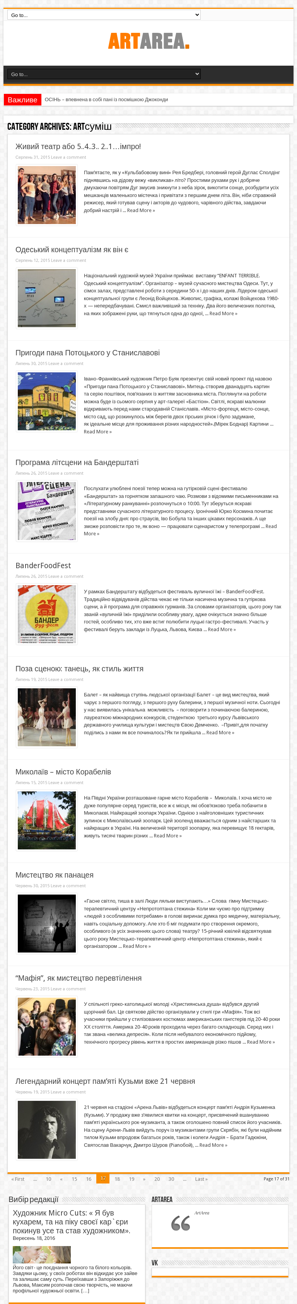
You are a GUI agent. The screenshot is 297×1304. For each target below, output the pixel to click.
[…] (85, 1291)
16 (88, 1179)
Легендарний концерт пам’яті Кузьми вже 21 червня (105, 1081)
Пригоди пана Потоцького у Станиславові (87, 352)
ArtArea (162, 1199)
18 (117, 1179)
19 (131, 1179)
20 (157, 1179)
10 (48, 1179)
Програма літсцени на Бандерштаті (77, 462)
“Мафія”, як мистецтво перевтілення (78, 978)
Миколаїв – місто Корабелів (63, 771)
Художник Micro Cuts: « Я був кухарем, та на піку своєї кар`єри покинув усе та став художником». (71, 1222)
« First (17, 1179)
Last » (201, 1179)
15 (74, 1179)
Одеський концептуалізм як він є (71, 249)
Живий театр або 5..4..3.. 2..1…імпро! (78, 146)
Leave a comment (68, 157)
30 (171, 1179)
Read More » (141, 210)
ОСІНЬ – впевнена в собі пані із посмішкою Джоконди (106, 99)
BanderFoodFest (43, 565)
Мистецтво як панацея (54, 875)
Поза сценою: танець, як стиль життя (79, 668)
